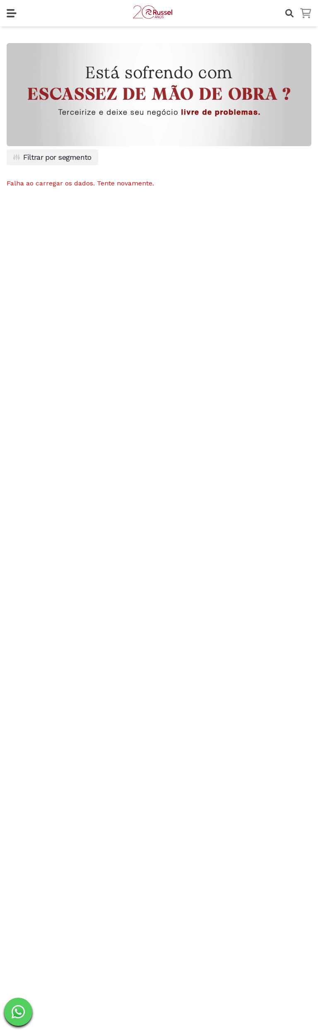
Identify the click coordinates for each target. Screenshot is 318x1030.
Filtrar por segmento (52, 157)
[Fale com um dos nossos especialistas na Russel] (18, 1012)
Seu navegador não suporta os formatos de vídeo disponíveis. (159, 94)
